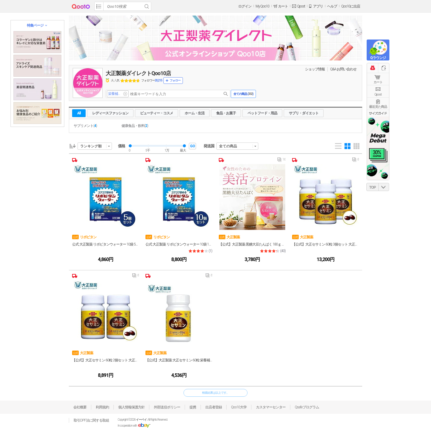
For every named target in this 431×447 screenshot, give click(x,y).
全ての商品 (228, 146)
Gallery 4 (347, 146)
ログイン (244, 6)
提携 (192, 407)
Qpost (301, 6)
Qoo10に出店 (350, 6)
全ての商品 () (243, 94)
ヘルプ (332, 6)
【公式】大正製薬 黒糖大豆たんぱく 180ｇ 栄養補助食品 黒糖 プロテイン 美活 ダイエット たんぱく (252, 244)
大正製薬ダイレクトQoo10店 (138, 73)
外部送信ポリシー (167, 407)
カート (378, 82)
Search (146, 6)
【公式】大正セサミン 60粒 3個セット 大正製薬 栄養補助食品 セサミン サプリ (325, 244)
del (125, 94)
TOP (372, 187)
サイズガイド (378, 113)
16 (281, 160)
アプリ (318, 6)
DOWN (384, 187)
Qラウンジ (378, 58)
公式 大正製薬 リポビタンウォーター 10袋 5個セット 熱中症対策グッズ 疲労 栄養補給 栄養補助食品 (105, 244)
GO (192, 146)
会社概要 (79, 407)
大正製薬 (229, 237)
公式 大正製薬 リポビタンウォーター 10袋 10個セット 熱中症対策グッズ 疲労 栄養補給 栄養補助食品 (178, 244)
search (225, 94)
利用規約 (102, 407)
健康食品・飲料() (135, 126)
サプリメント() (85, 126)
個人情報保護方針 (131, 407)
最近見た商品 (378, 107)
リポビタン (84, 237)
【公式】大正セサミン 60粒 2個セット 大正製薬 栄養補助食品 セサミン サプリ (105, 360)
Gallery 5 (356, 146)
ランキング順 (91, 146)
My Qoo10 (262, 6)
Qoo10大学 (239, 407)
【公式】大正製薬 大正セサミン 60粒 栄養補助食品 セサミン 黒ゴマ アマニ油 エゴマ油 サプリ (178, 360)
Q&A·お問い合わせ (343, 69)
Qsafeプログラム (307, 407)
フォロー (175, 80)
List (338, 146)
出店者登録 (213, 407)
